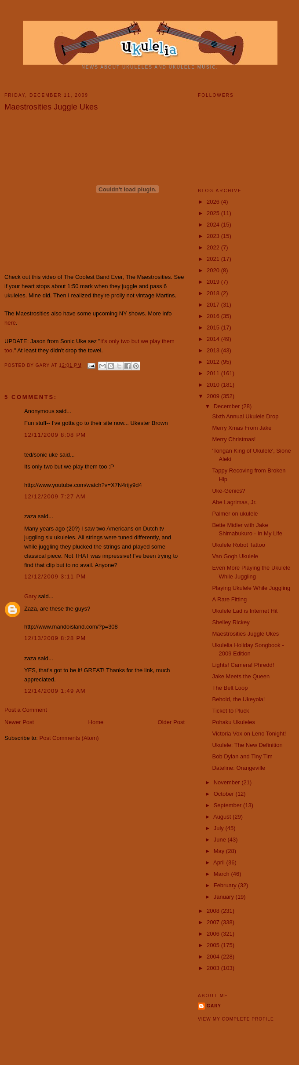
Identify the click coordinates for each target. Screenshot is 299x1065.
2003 (214, 968)
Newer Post (19, 722)
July (220, 828)
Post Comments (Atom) (69, 738)
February (226, 885)
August (223, 816)
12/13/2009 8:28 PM (55, 638)
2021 (214, 259)
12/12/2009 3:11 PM (55, 576)
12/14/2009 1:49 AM (55, 691)
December (228, 406)
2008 (214, 911)
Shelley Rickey (230, 622)
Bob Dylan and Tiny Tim (242, 756)
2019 (214, 281)
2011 (214, 373)
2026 (214, 201)
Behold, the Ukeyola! (238, 699)
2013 (214, 350)
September (228, 805)
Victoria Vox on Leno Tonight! (249, 733)
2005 (214, 945)
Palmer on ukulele (235, 513)
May (220, 851)
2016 (214, 316)
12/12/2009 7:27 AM (55, 496)
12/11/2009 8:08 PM (55, 435)
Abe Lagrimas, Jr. (234, 502)
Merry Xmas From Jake (241, 428)
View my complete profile (236, 1019)
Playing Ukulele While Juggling (251, 588)
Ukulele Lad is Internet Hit (244, 611)
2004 (214, 956)
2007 (214, 922)
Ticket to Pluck (230, 710)
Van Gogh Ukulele (235, 556)
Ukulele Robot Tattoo (238, 545)
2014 (214, 339)
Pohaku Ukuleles (233, 722)
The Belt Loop (230, 687)
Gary (43, 365)
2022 (214, 247)
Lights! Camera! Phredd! (243, 665)
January (225, 896)
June (221, 839)
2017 (214, 304)
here (10, 322)
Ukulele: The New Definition (247, 745)
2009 (214, 396)
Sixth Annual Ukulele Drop (245, 416)
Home (96, 722)
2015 (214, 327)
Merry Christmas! (233, 439)
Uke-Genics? (228, 490)
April (219, 862)
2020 (214, 270)
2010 (214, 384)
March (222, 874)
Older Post (171, 722)
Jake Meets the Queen (241, 676)
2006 (214, 933)
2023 (214, 236)
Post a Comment (25, 709)
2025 (214, 213)
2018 (214, 293)
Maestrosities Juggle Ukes (245, 633)
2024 (214, 224)
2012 (214, 362)
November (228, 782)
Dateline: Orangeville (238, 768)
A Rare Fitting (229, 599)
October (225, 794)
